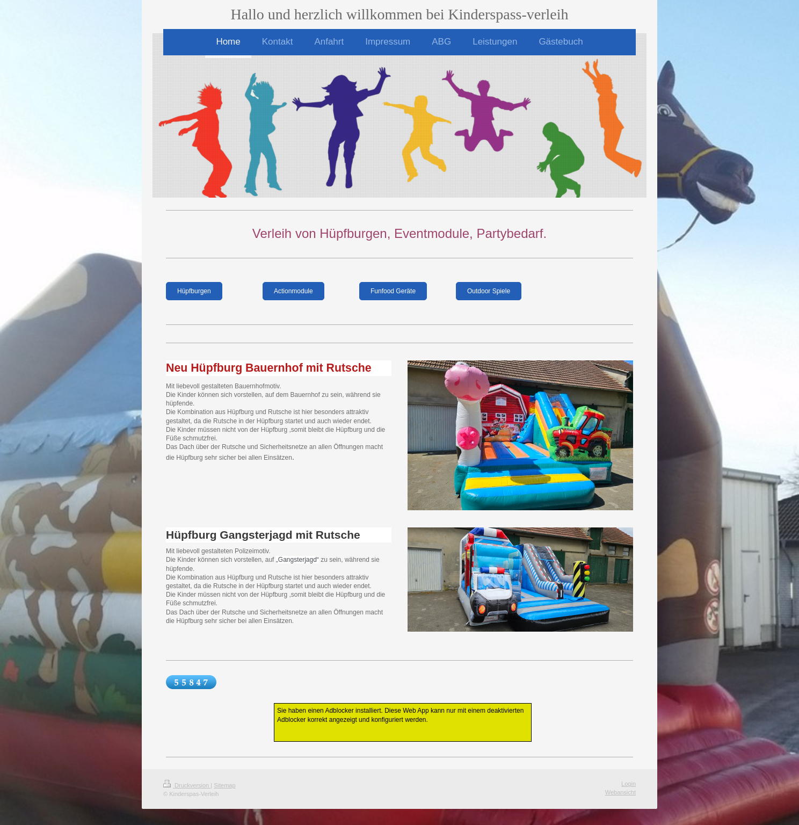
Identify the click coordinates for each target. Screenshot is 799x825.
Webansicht (620, 792)
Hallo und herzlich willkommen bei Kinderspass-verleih (399, 14)
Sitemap (224, 785)
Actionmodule (293, 291)
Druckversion (186, 785)
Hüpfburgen (194, 291)
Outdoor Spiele (488, 291)
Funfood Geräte (393, 291)
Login (628, 783)
